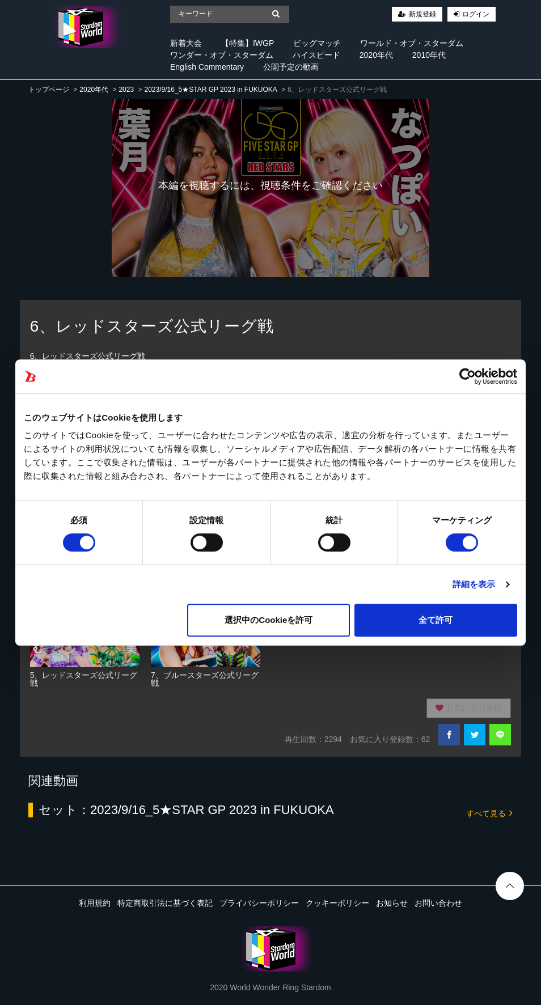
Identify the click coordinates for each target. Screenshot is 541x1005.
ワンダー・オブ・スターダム (221, 55)
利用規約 (95, 903)
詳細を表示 (474, 584)
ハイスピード (316, 55)
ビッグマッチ (317, 43)
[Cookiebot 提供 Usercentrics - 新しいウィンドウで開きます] (467, 376)
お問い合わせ (438, 903)
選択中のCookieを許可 (268, 620)
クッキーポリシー (337, 903)
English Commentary (207, 66)
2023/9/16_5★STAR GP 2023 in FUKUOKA (210, 90)
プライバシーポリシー (259, 903)
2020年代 (376, 55)
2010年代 (429, 55)
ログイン (475, 14)
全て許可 (436, 620)
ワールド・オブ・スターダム (411, 43)
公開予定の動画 (291, 66)
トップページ (48, 90)
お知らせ (392, 903)
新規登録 (422, 14)
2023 (126, 90)
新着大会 (186, 43)
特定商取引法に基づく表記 (165, 903)
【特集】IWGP (247, 43)
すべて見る (489, 812)
